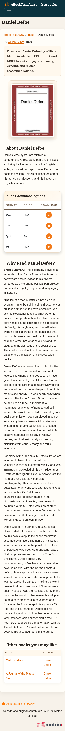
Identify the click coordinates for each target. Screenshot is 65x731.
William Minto (16, 42)
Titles (31, 34)
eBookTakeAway (14, 34)
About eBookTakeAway (18, 703)
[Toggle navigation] (9, 11)
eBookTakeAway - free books (30, 4)
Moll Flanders (14, 660)
